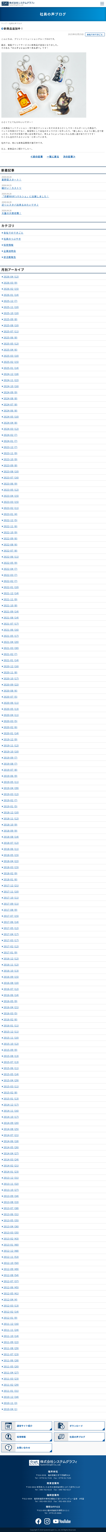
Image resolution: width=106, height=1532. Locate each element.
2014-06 (11, 1141)
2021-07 (11, 623)
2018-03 (11, 867)
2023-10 (10, 459)
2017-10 (11, 897)
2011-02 (11, 1384)
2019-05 (11, 782)
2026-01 (11, 295)
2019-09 (10, 757)
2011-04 (11, 1372)
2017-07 (11, 916)
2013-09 (11, 1196)
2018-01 (10, 879)
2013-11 (11, 1183)
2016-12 (11, 958)
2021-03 (11, 648)
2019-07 (10, 769)
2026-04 (11, 276)
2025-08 (11, 325)
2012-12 (11, 1250)
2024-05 (11, 416)
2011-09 (11, 1342)
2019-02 (10, 800)
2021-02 (10, 654)
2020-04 (11, 715)
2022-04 (10, 569)
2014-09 (11, 1123)
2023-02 (11, 508)
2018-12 (11, 812)
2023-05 (11, 489)
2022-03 (10, 575)
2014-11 (11, 1110)
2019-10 (11, 751)
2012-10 (11, 1263)
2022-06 (11, 556)
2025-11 (11, 307)
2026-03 (10, 282)
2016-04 (11, 1007)
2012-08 (11, 1275)
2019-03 (11, 794)
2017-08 (10, 910)
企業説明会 (10, 251)
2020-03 (10, 721)
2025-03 (11, 355)
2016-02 (10, 1019)
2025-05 (11, 343)
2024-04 (10, 422)
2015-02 (10, 1092)
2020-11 (10, 672)
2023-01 (10, 514)
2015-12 (11, 1031)
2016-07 (11, 989)
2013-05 (11, 1220)
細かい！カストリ (12, 188)
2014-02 (11, 1165)
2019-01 (10, 806)
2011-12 (11, 1324)
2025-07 (11, 331)
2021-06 (11, 629)
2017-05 (11, 928)
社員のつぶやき (12, 238)
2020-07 (10, 696)
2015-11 (11, 1037)
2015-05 (11, 1074)
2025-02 (11, 362)
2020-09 (11, 684)
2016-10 (11, 970)
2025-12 (10, 301)
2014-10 (11, 1117)
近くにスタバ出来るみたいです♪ (20, 204)
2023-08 (11, 471)
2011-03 (11, 1378)
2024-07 (10, 404)
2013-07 (11, 1208)
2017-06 (11, 922)
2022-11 (10, 526)
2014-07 (11, 1135)
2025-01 (11, 368)
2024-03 (11, 429)
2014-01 (11, 1171)
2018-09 (10, 830)
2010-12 (11, 1397)
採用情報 (9, 245)
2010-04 (10, 1409)
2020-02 (10, 727)
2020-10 (11, 678)
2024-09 (10, 392)
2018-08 (11, 836)
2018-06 (11, 849)
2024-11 (11, 380)
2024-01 (10, 441)
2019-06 (10, 776)
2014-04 (11, 1153)
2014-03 (11, 1159)
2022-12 (10, 520)
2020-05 (11, 709)
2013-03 (11, 1232)
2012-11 (11, 1257)
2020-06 (11, 702)
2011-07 (11, 1354)
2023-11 (10, 453)
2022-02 (10, 581)
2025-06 (10, 337)
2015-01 (11, 1098)
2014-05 (11, 1147)
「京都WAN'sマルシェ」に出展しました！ (25, 196)
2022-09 (10, 538)
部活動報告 (10, 257)
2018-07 (11, 843)
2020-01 (11, 733)
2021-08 (11, 617)
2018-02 (10, 873)
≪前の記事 (37, 156)
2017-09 (11, 903)
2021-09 (11, 611)
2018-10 (10, 824)
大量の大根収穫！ (12, 213)
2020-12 (11, 666)
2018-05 (11, 855)
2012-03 (11, 1305)
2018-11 (11, 818)
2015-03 (11, 1086)
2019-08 (10, 763)
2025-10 (11, 313)
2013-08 (11, 1202)
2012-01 (10, 1317)
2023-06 (10, 483)
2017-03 (11, 940)
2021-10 (10, 605)
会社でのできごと (95, 34)
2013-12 (11, 1177)
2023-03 (11, 502)
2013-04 (11, 1226)
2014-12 (11, 1104)
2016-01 (11, 1025)
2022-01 (11, 587)
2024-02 (10, 435)
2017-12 (11, 885)
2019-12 (10, 739)
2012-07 (11, 1281)
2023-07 (11, 477)
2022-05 (10, 562)
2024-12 (11, 374)
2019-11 (11, 745)
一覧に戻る (53, 156)
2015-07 (11, 1062)
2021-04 (11, 642)
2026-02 (11, 288)
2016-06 (11, 995)
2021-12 (11, 593)
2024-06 (10, 410)
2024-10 (11, 386)
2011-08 (11, 1348)
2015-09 (10, 1050)
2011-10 (11, 1336)
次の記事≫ (69, 156)
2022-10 (10, 532)
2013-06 (11, 1214)
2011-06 (11, 1360)
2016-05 (10, 1001)
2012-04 (10, 1299)
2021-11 (10, 599)
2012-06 (11, 1287)
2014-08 (11, 1129)
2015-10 (11, 1043)
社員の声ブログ (15, 23)
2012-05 (11, 1293)
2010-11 (10, 1403)
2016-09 (11, 976)
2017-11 (11, 891)
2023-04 (11, 495)
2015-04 (11, 1080)
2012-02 (11, 1311)
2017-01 (10, 952)
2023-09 (10, 465)
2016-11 (11, 964)
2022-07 (10, 550)
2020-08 (10, 690)
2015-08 (11, 1056)
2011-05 (11, 1366)
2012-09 (11, 1269)
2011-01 (11, 1390)
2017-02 (11, 946)
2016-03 (10, 1013)
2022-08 (10, 544)
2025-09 (10, 319)
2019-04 (11, 788)
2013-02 (11, 1238)
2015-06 (11, 1068)
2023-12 (10, 447)
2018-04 (11, 861)
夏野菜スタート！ (12, 179)
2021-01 (11, 660)
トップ (4, 23)
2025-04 (10, 349)
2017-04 (11, 934)
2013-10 (11, 1190)
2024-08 (10, 398)
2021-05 (11, 636)
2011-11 (11, 1330)
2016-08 (11, 983)
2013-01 (11, 1244)
